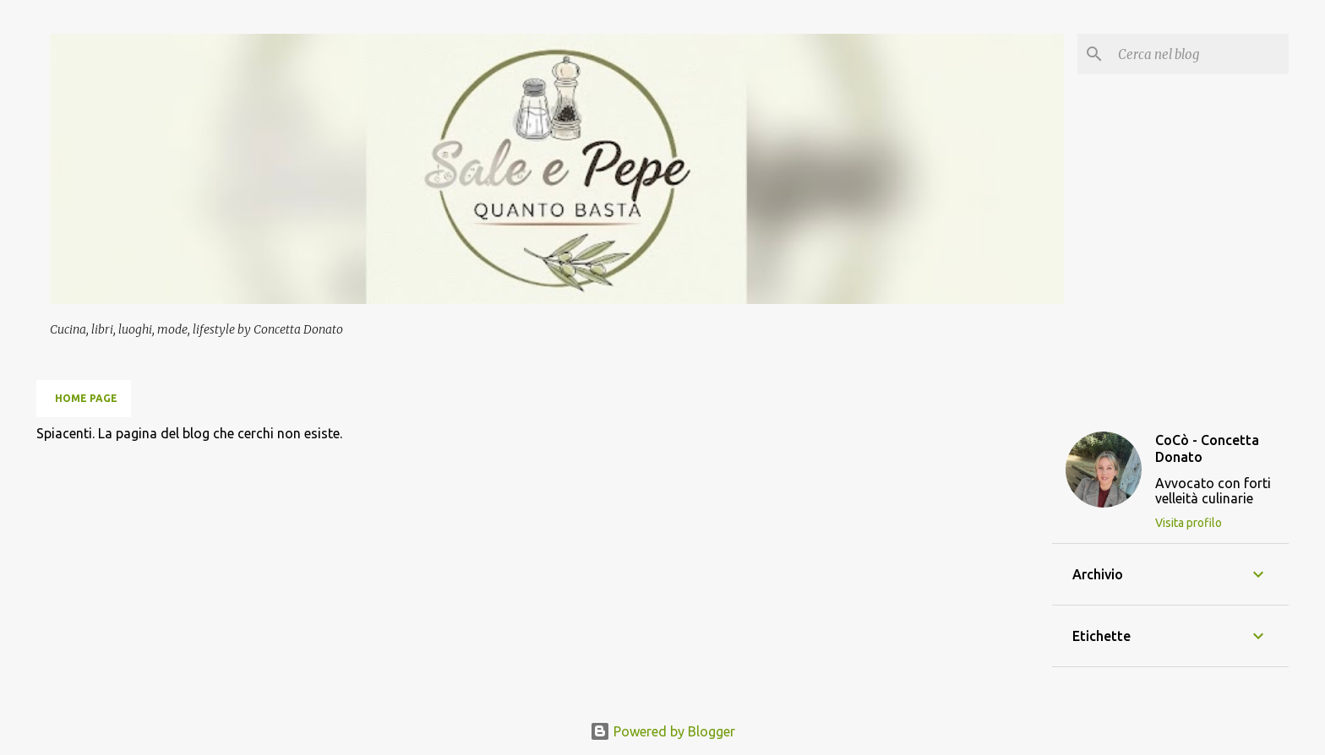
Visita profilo (1188, 523)
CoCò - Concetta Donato (1207, 448)
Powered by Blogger (662, 731)
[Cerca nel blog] (1200, 54)
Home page (86, 398)
